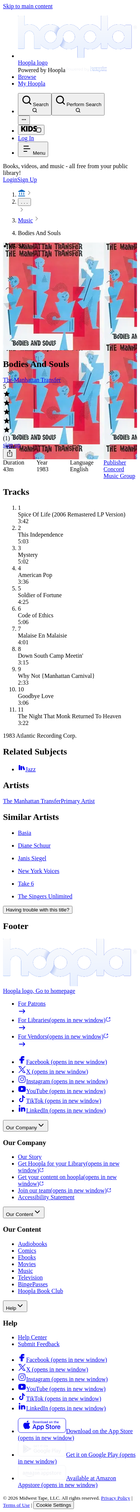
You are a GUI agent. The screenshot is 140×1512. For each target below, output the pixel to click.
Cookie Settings (53, 1505)
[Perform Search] (78, 104)
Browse (27, 77)
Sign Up (27, 179)
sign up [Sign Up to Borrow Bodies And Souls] (12, 445)
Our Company (25, 1125)
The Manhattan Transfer (32, 380)
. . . (24, 202)
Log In (26, 138)
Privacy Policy (115, 1498)
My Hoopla (31, 83)
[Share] (9, 453)
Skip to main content (28, 6)
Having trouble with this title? (37, 910)
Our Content (23, 1212)
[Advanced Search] (24, 120)
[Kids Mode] (31, 130)
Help (15, 1306)
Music (25, 220)
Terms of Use (16, 1505)
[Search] (35, 104)
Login (10, 179)
